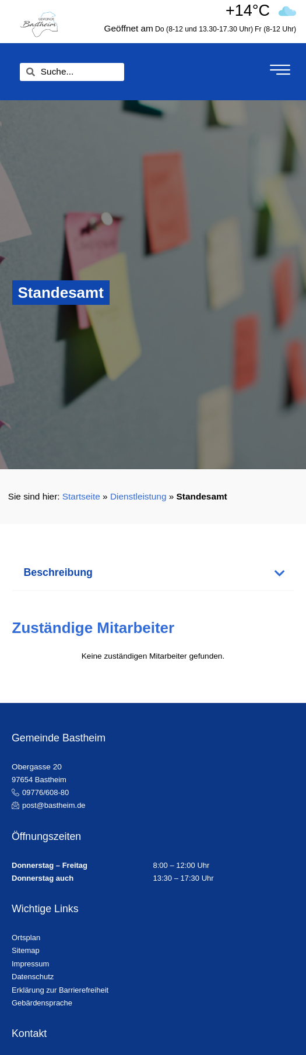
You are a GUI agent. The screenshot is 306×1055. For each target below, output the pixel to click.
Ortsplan (26, 937)
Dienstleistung (138, 496)
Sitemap (26, 950)
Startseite (81, 496)
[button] (153, 573)
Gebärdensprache (42, 1002)
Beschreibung (58, 572)
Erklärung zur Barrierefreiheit (60, 990)
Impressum (30, 963)
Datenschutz (33, 976)
